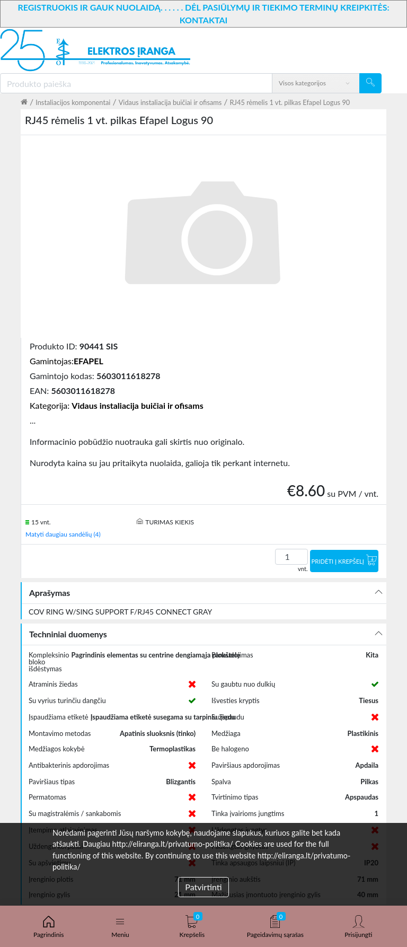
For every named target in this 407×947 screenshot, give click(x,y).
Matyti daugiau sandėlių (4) (63, 534)
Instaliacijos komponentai (73, 102)
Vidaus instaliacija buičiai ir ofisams (170, 102)
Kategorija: (117, 405)
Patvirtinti (203, 887)
